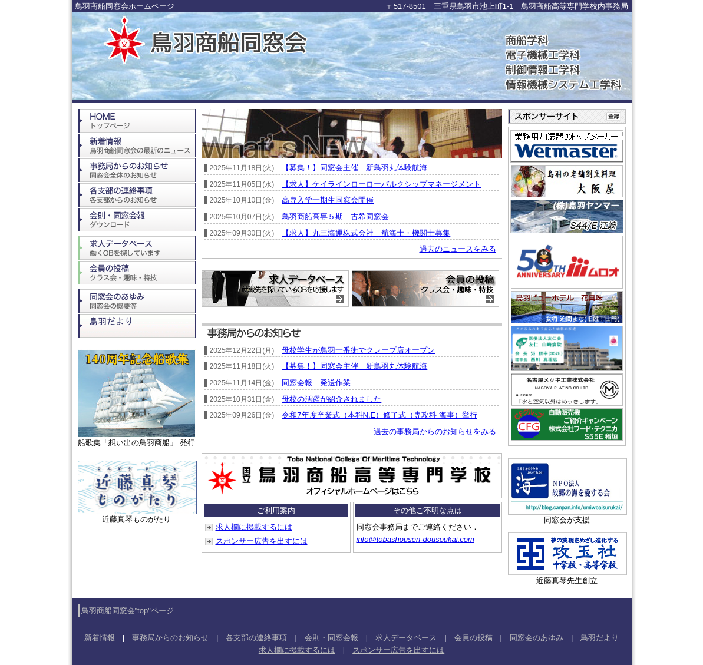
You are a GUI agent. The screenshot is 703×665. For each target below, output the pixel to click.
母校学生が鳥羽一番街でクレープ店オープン (358, 350)
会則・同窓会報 (331, 637)
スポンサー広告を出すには (262, 541)
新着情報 (99, 637)
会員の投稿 (473, 637)
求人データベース (406, 637)
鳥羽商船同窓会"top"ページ (127, 610)
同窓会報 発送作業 (316, 382)
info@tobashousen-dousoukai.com (415, 539)
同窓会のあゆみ (536, 637)
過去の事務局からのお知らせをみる (435, 431)
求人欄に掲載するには (254, 526)
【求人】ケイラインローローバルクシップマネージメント (381, 184)
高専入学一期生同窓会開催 (328, 200)
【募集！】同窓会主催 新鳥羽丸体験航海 (354, 167)
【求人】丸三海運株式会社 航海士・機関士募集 (366, 233)
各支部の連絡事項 (256, 637)
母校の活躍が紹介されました (331, 399)
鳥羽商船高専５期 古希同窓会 (335, 216)
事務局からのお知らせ (170, 637)
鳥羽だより (599, 637)
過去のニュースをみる (458, 248)
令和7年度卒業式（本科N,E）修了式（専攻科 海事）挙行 (379, 415)
